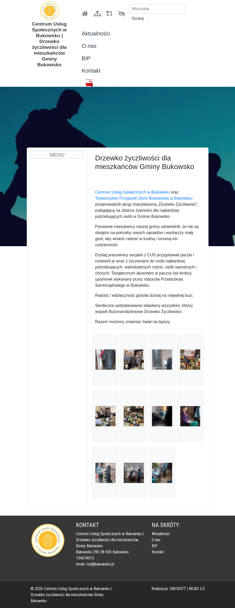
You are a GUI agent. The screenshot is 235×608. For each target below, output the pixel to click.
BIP (86, 58)
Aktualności (96, 33)
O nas (89, 46)
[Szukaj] (157, 9)
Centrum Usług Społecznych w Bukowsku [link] (132, 192)
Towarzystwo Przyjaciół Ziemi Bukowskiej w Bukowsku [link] (144, 198)
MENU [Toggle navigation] (57, 155)
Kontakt (91, 71)
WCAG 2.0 (197, 588)
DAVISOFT (177, 588)
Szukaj (138, 18)
